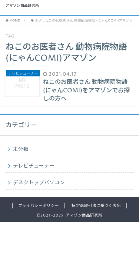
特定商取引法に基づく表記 (96, 205)
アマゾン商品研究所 (22, 6)
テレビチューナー (33, 166)
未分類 (21, 149)
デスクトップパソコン (39, 182)
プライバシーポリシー (38, 205)
